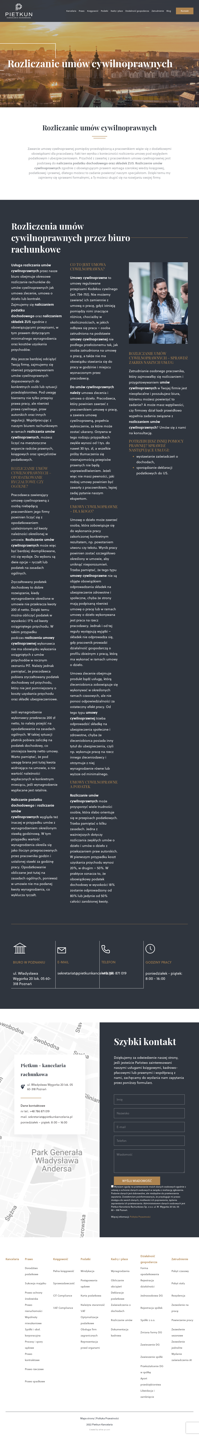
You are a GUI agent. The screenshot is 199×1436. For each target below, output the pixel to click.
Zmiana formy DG (151, 1332)
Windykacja (87, 1271)
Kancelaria (64, 10)
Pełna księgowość (63, 1271)
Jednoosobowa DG (151, 1295)
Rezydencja (178, 1295)
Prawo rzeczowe (34, 1369)
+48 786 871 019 (114, 973)
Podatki (97, 10)
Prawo (74, 10)
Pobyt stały (178, 1283)
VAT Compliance (63, 1308)
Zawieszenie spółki (151, 1357)
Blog (161, 10)
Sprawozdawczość (64, 1283)
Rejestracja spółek (151, 1308)
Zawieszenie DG (150, 1344)
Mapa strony (87, 1418)
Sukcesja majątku (35, 1283)
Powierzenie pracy (182, 1320)
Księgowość (85, 10)
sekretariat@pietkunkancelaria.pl (85, 973)
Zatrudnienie (150, 10)
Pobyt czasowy (180, 1271)
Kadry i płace (109, 10)
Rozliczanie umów (121, 1320)
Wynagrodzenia (120, 1271)
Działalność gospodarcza (130, 10)
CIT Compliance (62, 1295)
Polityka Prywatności (140, 1216)
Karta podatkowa (91, 1295)
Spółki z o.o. (147, 1320)
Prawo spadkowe (35, 1381)
